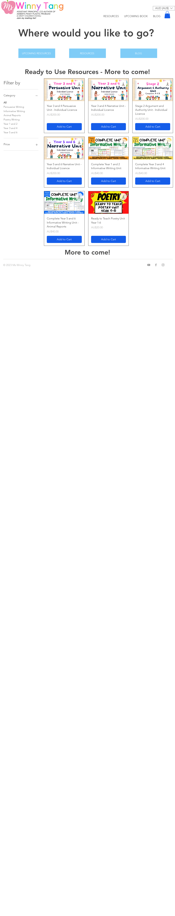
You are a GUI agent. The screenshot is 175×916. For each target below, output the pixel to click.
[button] (164, 8)
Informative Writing (14, 111)
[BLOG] (138, 53)
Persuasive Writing (14, 106)
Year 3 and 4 (10, 128)
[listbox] (164, 8)
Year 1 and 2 (10, 123)
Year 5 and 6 (10, 132)
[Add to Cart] (64, 126)
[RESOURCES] (87, 53)
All (5, 102)
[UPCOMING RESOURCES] (36, 53)
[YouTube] (149, 265)
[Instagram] (163, 265)
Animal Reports (12, 115)
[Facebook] (156, 265)
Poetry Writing (12, 119)
